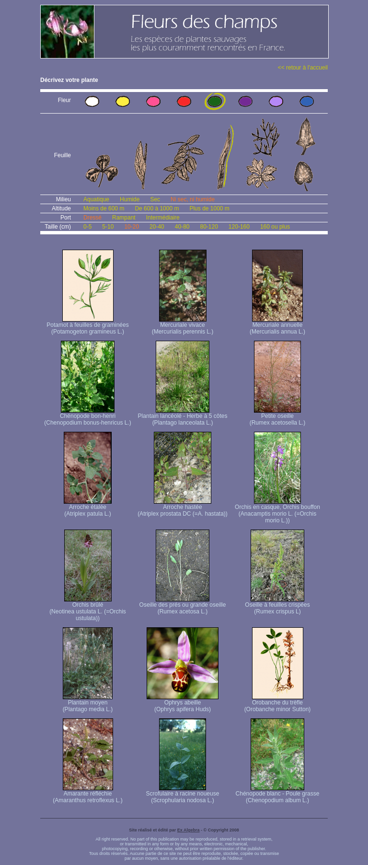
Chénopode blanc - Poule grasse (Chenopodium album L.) (278, 794)
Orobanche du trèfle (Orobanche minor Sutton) (277, 703)
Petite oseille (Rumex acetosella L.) (278, 416)
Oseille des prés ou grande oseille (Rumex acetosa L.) (182, 605)
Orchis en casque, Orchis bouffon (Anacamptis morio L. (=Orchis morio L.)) (277, 511)
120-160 (239, 226)
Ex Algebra (188, 830)
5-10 (108, 226)
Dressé (92, 217)
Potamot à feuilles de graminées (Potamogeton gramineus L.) (87, 325)
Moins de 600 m (103, 208)
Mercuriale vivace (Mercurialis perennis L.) (183, 325)
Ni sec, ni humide (193, 199)
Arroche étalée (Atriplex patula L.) (88, 507)
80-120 (209, 226)
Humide (129, 199)
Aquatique (96, 199)
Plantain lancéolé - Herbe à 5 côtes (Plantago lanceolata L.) (183, 416)
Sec (155, 199)
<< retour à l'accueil (303, 67)
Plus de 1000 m (209, 208)
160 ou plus (275, 226)
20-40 (157, 226)
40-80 (182, 226)
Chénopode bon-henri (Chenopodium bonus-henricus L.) (87, 416)
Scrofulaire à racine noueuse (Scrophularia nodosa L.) (182, 794)
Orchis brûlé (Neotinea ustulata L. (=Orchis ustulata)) (87, 609)
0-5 (87, 226)
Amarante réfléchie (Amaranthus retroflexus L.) (87, 794)
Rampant (124, 217)
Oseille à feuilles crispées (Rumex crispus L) (277, 605)
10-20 (131, 226)
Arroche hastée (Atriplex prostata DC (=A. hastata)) (183, 507)
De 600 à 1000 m (157, 208)
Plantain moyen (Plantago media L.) (88, 703)
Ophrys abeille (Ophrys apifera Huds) (182, 703)
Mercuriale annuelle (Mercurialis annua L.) (277, 325)
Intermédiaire (163, 217)
